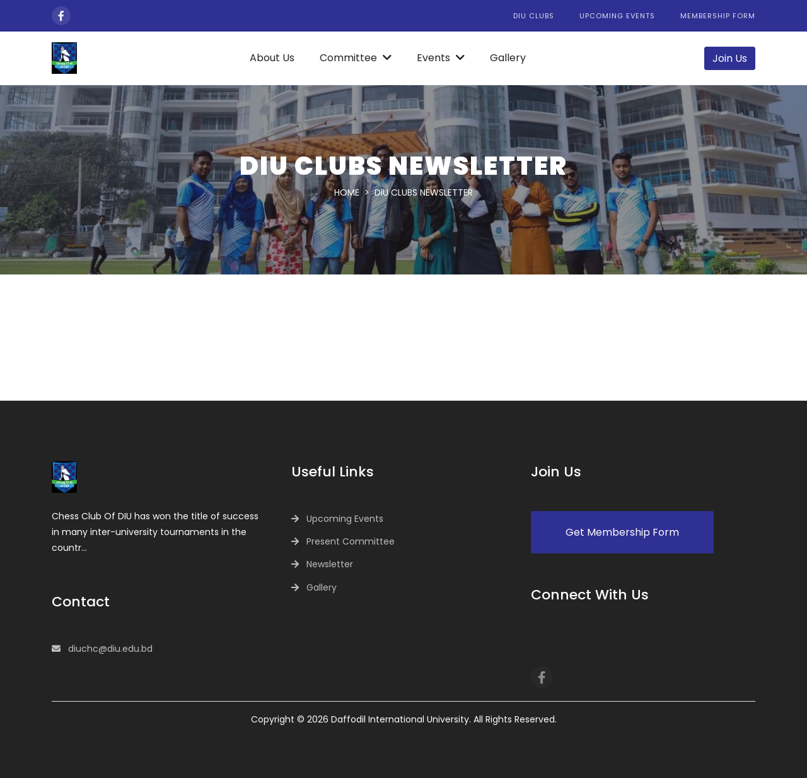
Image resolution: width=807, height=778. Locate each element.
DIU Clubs (533, 16)
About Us (272, 57)
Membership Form (717, 16)
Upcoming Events (617, 16)
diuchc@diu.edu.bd (110, 648)
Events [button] (441, 57)
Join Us (729, 58)
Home (346, 192)
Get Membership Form (622, 532)
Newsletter (329, 564)
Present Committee (350, 541)
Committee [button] (356, 57)
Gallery (508, 57)
